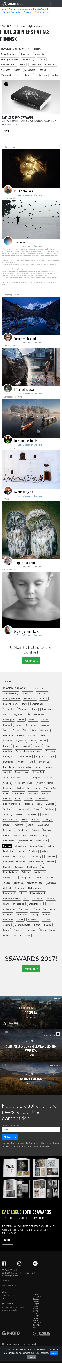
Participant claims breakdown (13, 1308)
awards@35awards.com (10, 1125)
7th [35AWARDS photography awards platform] (13, 4)
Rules (4, 1298)
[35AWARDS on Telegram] (35, 1264)
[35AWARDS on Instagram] (19, 1264)
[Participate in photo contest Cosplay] (31, 1012)
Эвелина (19, 242)
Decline (32, 1357)
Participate (31, 660)
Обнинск (38, 195)
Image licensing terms (9, 1285)
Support (9, 1303)
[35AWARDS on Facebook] (4, 1264)
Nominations (8, 1295)
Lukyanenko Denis (25, 441)
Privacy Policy (6, 1280)
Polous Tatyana (23, 492)
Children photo (10, 147)
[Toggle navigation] (54, 3)
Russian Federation (12, 48)
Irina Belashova (24, 390)
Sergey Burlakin (24, 562)
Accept (54, 1353)
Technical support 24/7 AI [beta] (21, 1344)
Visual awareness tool (10, 1310)
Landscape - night (11, 295)
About (5, 1292)
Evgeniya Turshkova (26, 631)
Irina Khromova (24, 191)
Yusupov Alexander (26, 338)
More (6, 131)
